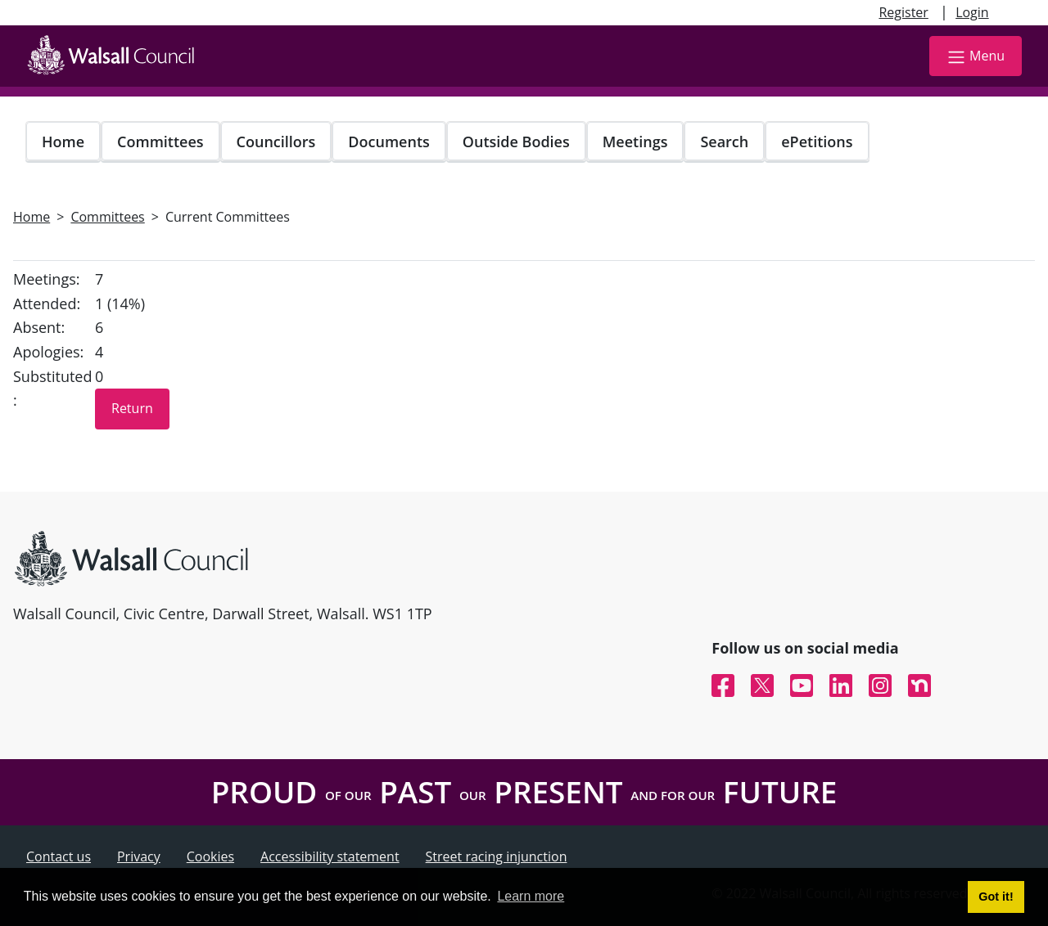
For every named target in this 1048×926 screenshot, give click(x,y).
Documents (388, 141)
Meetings (635, 141)
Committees (160, 141)
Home (63, 141)
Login (972, 12)
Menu (975, 57)
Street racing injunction (496, 856)
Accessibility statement (330, 856)
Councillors (276, 141)
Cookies (210, 856)
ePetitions (816, 141)
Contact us (58, 856)
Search (724, 141)
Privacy (138, 856)
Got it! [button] (995, 896)
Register (903, 12)
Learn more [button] (530, 896)
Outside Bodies (516, 141)
